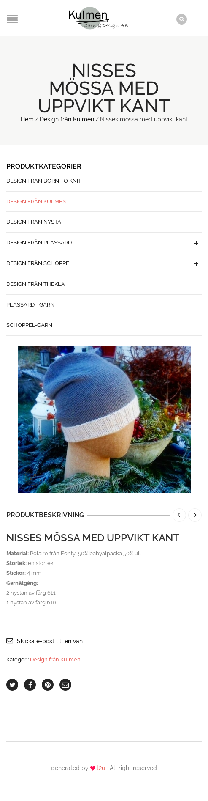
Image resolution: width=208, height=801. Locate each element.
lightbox (33, 477)
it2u (101, 768)
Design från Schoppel (39, 263)
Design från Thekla (35, 284)
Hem (27, 119)
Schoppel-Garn (29, 325)
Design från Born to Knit (43, 181)
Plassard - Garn (30, 305)
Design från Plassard (39, 242)
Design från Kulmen (67, 119)
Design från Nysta (33, 222)
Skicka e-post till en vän (50, 641)
